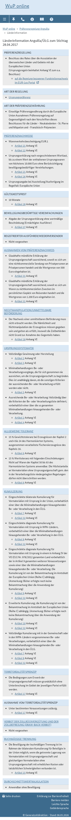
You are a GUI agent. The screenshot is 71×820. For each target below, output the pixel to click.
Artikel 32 (20, 518)
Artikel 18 (20, 339)
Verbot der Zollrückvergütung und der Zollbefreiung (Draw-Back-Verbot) (31, 723)
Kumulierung (13, 491)
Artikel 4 (19, 422)
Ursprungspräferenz (19, 97)
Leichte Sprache (60, 804)
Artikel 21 (20, 145)
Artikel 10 (20, 623)
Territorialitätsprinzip (20, 672)
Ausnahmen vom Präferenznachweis (29, 250)
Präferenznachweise (18, 136)
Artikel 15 (20, 772)
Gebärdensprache (59, 808)
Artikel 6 (19, 453)
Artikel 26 (20, 176)
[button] (4, 19)
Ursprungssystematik (19, 348)
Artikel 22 (20, 150)
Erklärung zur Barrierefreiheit (53, 796)
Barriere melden (60, 800)
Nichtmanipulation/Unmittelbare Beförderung (27, 311)
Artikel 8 (19, 539)
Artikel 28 (20, 204)
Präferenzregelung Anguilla (34, 28)
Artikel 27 (20, 227)
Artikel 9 (19, 593)
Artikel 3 (19, 363)
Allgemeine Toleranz (18, 431)
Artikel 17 (20, 693)
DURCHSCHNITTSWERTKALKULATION (26, 781)
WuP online (17, 6)
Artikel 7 (19, 513)
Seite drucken (11, 796)
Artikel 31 (20, 276)
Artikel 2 (19, 358)
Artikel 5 (19, 392)
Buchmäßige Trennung (20, 739)
